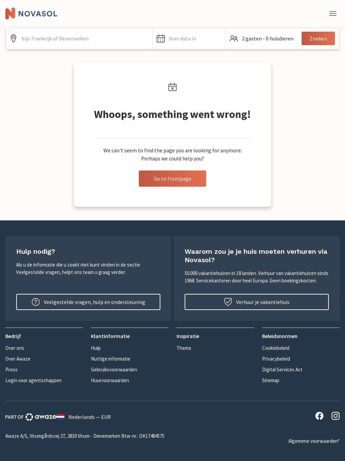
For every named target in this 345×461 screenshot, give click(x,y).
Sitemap (270, 380)
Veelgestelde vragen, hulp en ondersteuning (88, 302)
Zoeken (318, 38)
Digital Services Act (282, 369)
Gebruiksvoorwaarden (114, 369)
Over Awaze (17, 359)
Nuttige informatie (110, 359)
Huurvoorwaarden (110, 380)
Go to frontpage (172, 178)
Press (11, 369)
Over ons (14, 348)
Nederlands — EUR (83, 417)
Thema (184, 348)
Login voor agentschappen (33, 380)
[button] (189, 38)
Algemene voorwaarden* (314, 441)
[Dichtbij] (333, 13)
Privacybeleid (276, 359)
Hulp (96, 348)
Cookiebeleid (275, 348)
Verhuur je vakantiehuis (256, 302)
